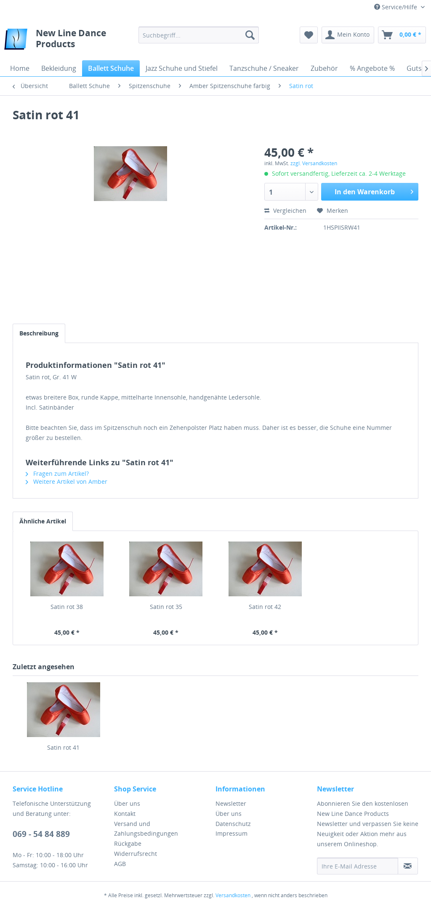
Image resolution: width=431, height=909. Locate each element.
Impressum (231, 833)
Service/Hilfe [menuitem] (396, 7)
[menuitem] (198, 35)
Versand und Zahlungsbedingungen (146, 829)
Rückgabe (127, 843)
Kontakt (125, 814)
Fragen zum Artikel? (57, 473)
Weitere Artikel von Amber (66, 481)
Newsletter (231, 803)
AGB (120, 864)
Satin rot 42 (265, 607)
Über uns (127, 803)
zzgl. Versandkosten (313, 163)
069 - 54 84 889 (41, 834)
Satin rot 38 (67, 607)
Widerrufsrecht (135, 854)
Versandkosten (233, 895)
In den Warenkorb (374, 190)
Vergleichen (285, 210)
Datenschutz (233, 824)
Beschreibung (39, 333)
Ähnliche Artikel (42, 521)
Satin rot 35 (166, 607)
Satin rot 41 (63, 747)
